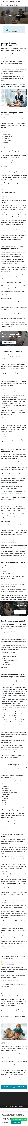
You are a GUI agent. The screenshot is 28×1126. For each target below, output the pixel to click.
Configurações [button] (6, 1122)
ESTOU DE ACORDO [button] (16, 1122)
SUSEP (24, 282)
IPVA (18, 478)
